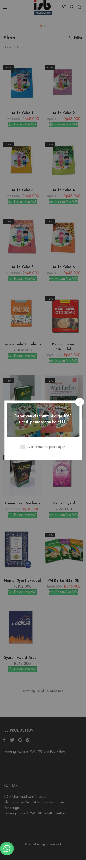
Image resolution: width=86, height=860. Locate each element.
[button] (7, 848)
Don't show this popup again (47, 446)
